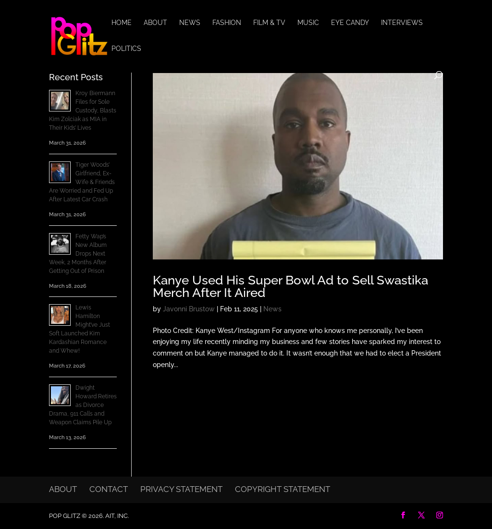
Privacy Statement (181, 489)
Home (121, 22)
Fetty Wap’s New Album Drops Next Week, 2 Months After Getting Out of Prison (78, 253)
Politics (126, 48)
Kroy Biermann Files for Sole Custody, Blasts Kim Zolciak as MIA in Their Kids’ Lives (82, 110)
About (155, 22)
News (189, 22)
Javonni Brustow (189, 309)
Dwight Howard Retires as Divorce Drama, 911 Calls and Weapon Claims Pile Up (83, 405)
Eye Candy (350, 22)
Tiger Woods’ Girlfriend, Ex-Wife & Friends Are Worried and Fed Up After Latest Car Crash (82, 182)
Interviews (402, 22)
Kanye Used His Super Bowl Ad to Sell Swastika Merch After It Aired (290, 286)
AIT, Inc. (116, 515)
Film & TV (269, 22)
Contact (108, 489)
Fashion (226, 22)
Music (308, 22)
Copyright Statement (282, 489)
